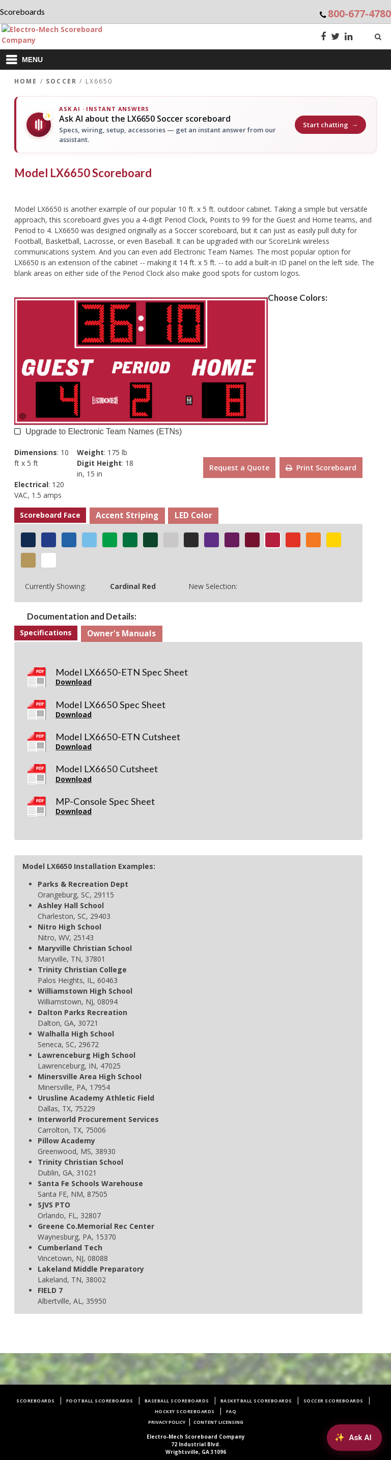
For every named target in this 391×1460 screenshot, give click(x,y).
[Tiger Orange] (313, 539)
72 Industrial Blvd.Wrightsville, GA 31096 (196, 1444)
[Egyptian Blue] (48, 539)
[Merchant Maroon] (252, 539)
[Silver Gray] (170, 539)
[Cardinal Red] (272, 539)
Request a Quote (239, 467)
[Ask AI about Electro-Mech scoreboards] (353, 1436)
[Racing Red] (293, 539)
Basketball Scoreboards (256, 1400)
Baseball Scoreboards (177, 1400)
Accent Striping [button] (127, 515)
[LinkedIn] (349, 37)
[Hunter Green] (150, 539)
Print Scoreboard (321, 467)
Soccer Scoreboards (333, 1400)
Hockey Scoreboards (185, 1411)
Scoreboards (35, 1400)
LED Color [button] (193, 515)
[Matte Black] (191, 539)
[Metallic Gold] (28, 560)
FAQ (231, 1411)
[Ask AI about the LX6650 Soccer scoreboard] (195, 124)
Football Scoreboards (99, 1400)
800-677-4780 (359, 13)
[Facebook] (323, 37)
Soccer (61, 81)
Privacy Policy (166, 1422)
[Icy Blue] (89, 539)
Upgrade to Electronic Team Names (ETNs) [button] (103, 430)
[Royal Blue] (69, 539)
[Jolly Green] (130, 539)
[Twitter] (335, 37)
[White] (48, 560)
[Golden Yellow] (333, 539)
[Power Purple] (232, 539)
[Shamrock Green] (109, 539)
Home (26, 81)
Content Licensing (218, 1422)
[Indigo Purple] (211, 539)
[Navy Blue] (28, 539)
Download (73, 682)
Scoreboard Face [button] (50, 515)
